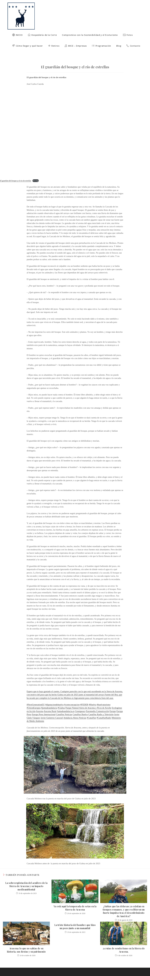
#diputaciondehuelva (54, 698)
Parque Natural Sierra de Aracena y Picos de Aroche (88, 701)
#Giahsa (61, 701)
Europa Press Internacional (44, 708)
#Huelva (92, 698)
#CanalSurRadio (104, 711)
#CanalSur (91, 711)
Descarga (35, 174)
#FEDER (84, 698)
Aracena (39, 704)
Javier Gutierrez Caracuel (52, 711)
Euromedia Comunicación (97, 704)
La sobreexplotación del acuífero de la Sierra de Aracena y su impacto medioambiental (26, 879)
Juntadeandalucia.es (66, 704)
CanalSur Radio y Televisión (101, 708)
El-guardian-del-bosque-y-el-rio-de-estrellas (15, 174)
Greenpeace (80, 704)
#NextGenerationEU (36, 698)
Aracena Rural (50, 704)
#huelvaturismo (103, 698)
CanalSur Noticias (64, 708)
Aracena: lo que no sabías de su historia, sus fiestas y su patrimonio (26, 943)
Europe (113, 704)
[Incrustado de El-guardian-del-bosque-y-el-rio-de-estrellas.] (75, 126)
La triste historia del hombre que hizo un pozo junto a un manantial (75, 920)
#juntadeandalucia (49, 701)
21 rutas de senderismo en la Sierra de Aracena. (124, 943)
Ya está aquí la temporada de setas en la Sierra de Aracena (75, 901)
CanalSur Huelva (80, 708)
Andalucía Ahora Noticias (74, 711)
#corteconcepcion (72, 698)
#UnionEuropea (34, 701)
